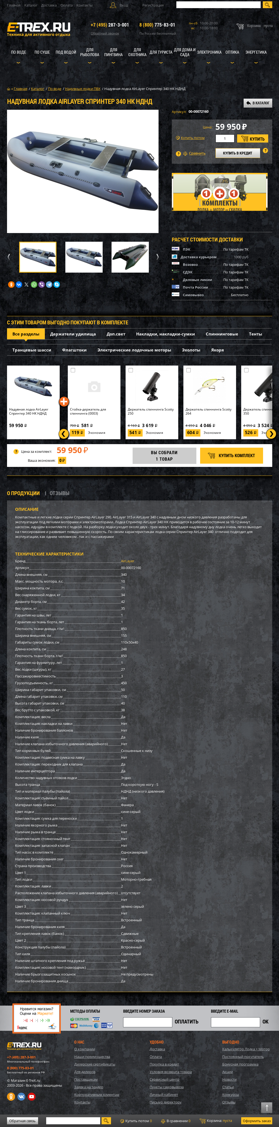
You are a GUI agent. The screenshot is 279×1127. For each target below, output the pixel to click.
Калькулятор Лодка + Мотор (246, 1049)
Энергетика (256, 52)
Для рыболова (89, 52)
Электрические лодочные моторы (134, 350)
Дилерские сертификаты (94, 1064)
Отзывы (229, 1102)
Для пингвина (113, 52)
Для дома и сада (185, 52)
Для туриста (161, 52)
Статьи (228, 1086)
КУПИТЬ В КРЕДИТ (237, 153)
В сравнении (175, 1120)
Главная (14, 5)
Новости (229, 1079)
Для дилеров (84, 1071)
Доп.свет (116, 334)
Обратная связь (22, 1120)
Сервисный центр (164, 1079)
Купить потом (190, 138)
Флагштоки (74, 350)
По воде (18, 52)
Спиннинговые (222, 334)
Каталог (31, 5)
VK (21, 1097)
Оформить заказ (257, 1120)
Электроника (209, 52)
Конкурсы (230, 1094)
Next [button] (157, 257)
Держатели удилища (73, 334)
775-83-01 (157, 24)
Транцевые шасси (31, 350)
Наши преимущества (92, 1056)
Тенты (255, 334)
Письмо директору (165, 1102)
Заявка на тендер (88, 1086)
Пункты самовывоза (167, 1086)
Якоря (217, 350)
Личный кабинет (164, 1094)
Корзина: (216, 1120)
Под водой (66, 52)
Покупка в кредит (164, 1064)
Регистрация (153, 5)
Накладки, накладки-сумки (165, 334)
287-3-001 (110, 24)
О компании (84, 1049)
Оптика (232, 52)
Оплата (66, 5)
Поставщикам (86, 1079)
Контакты (84, 5)
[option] (83, 171)
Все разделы (25, 334)
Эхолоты (191, 350)
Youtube (32, 1097)
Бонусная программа (240, 1064)
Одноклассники (11, 1097)
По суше (42, 52)
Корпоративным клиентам (96, 1094)
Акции (227, 1071)
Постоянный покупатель (243, 1056)
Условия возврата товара (171, 1071)
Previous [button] (8, 257)
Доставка (49, 5)
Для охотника (137, 52)
